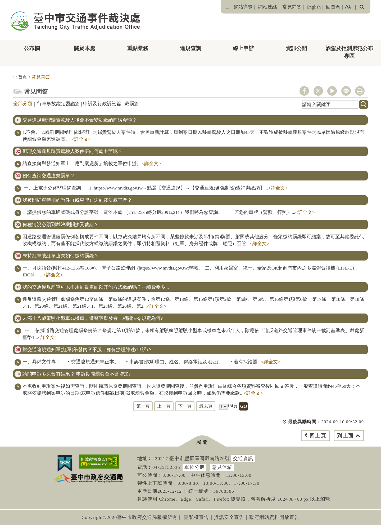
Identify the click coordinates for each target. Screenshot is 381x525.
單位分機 (194, 467)
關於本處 (84, 48)
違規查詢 (190, 48)
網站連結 (267, 7)
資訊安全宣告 (229, 517)
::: (227, 7)
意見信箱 (222, 467)
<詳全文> (81, 139)
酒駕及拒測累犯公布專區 (349, 52)
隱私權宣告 (196, 517)
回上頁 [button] (318, 435)
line (346, 91)
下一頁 (185, 406)
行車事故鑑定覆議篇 (58, 103)
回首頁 (333, 7)
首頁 (22, 77)
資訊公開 (296, 48)
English (314, 7)
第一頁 (143, 406)
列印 (360, 91)
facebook (304, 91)
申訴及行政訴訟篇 (102, 103)
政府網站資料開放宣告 (274, 517)
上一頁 (164, 406)
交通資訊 (243, 458)
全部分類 (22, 103)
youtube (332, 91)
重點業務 (137, 48)
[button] (202, 441)
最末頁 (205, 406)
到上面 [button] (345, 435)
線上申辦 (243, 48)
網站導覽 (243, 7)
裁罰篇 (132, 103)
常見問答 (291, 7)
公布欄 (32, 48)
